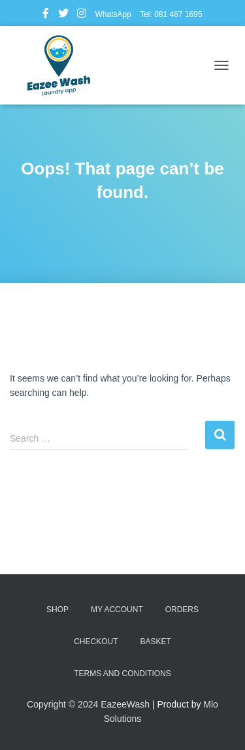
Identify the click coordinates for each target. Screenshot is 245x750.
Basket (155, 641)
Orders (182, 609)
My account (117, 609)
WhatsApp (113, 14)
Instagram (81, 15)
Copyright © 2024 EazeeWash (88, 704)
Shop (57, 609)
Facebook (45, 15)
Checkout (96, 641)
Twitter (63, 15)
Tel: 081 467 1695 (171, 14)
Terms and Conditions (122, 673)
